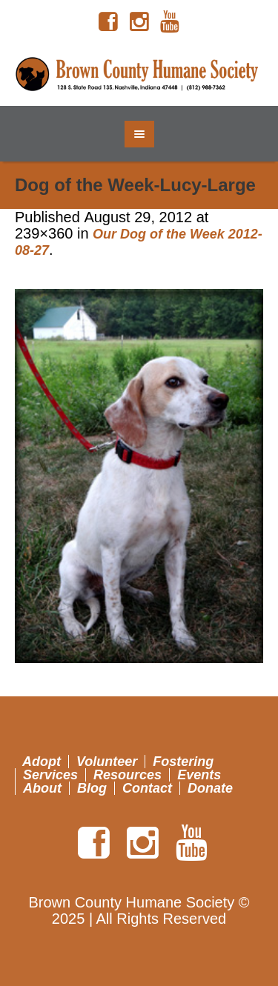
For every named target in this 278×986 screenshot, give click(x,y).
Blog (92, 788)
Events (199, 775)
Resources (127, 775)
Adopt (41, 761)
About (42, 788)
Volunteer (106, 761)
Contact (147, 788)
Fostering (183, 761)
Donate (210, 788)
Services (50, 775)
